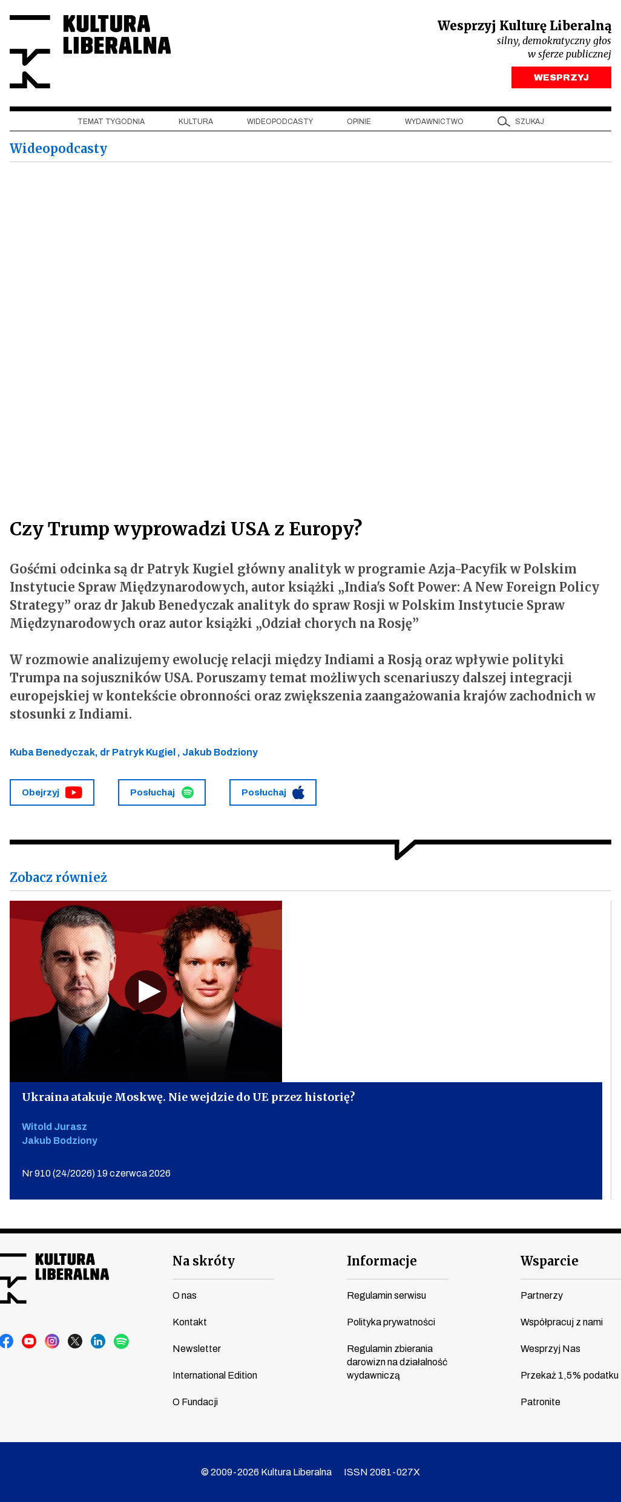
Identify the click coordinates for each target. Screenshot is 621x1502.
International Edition (214, 1375)
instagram (53, 1342)
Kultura (196, 121)
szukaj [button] (529, 121)
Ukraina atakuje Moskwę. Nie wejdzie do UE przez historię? (188, 1097)
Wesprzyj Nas (550, 1349)
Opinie (359, 121)
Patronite (540, 1402)
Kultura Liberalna (90, 51)
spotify (122, 1342)
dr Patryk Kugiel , (141, 752)
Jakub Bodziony (220, 752)
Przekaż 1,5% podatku (570, 1375)
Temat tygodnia (111, 121)
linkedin (99, 1342)
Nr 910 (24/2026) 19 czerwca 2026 (96, 1173)
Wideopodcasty (280, 121)
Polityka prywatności (391, 1322)
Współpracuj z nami (562, 1322)
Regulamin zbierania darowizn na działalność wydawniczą (397, 1362)
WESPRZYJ (561, 77)
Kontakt (189, 1322)
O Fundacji (195, 1402)
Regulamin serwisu (386, 1295)
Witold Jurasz (54, 1127)
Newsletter (196, 1349)
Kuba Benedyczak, (55, 752)
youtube (30, 1342)
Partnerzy (542, 1295)
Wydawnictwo (434, 121)
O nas (184, 1295)
